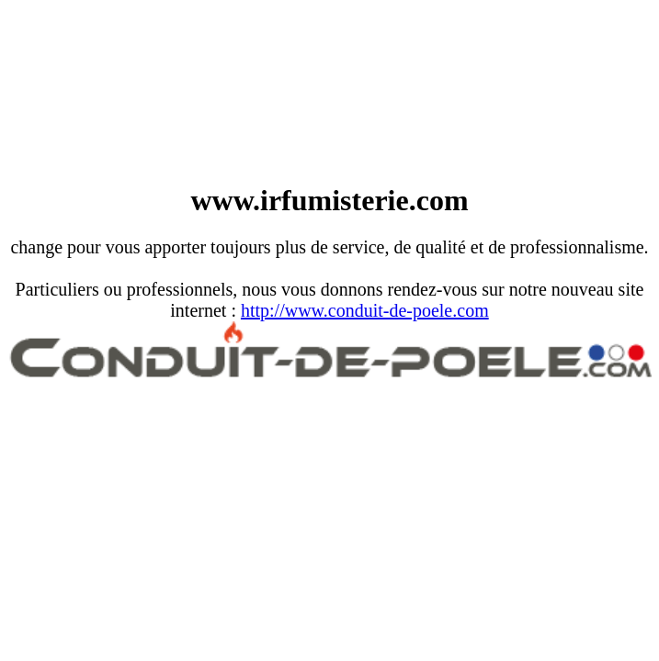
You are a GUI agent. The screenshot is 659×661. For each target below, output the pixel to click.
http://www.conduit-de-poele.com (365, 310)
